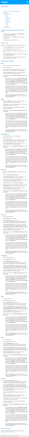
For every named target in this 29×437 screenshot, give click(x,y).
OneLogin (7, 20)
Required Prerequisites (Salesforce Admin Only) (11, 11)
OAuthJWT (7, 19)
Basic (6, 15)
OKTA (7, 23)
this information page (10, 431)
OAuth (7, 16)
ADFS (7, 24)
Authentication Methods (7, 14)
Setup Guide (5, 12)
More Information (6, 27)
